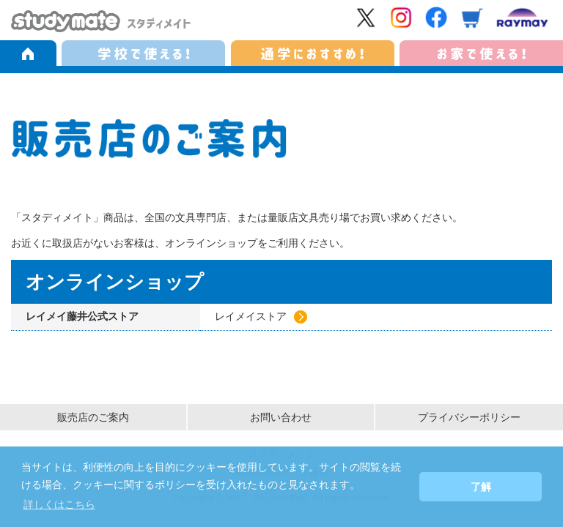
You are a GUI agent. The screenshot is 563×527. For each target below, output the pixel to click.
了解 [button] (481, 487)
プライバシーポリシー (469, 417)
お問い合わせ (281, 417)
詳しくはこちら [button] (59, 504)
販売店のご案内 (93, 417)
